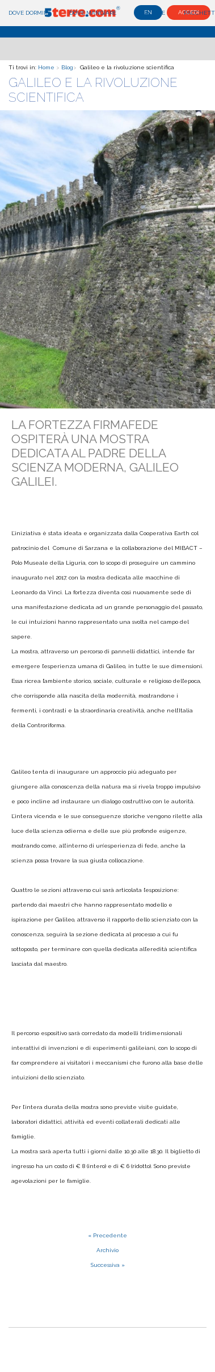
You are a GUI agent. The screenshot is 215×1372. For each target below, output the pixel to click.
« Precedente (107, 1235)
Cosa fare (150, 13)
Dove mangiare (92, 13)
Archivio (107, 1250)
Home (46, 67)
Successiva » (108, 1265)
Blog (67, 67)
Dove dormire (29, 13)
